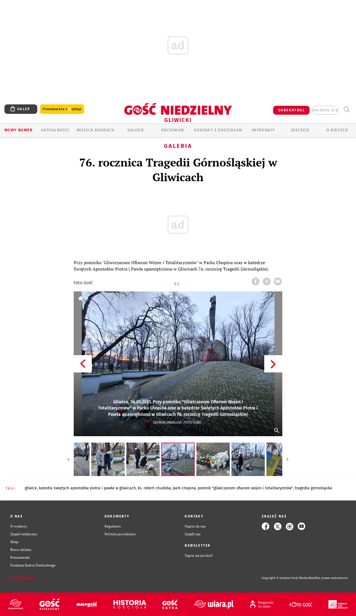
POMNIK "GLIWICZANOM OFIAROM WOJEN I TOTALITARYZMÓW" (245, 488)
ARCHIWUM (172, 130)
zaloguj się (325, 110)
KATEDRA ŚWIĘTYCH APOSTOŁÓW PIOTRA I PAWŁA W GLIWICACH (87, 488)
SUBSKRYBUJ (291, 110)
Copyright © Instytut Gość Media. (284, 578)
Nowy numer (18, 130)
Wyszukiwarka (346, 109)
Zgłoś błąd (23, 578)
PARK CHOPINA (184, 488)
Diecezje (300, 130)
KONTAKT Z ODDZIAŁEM (218, 130)
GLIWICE (31, 488)
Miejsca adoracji (95, 130)
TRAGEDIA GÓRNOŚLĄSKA (313, 488)
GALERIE (135, 130)
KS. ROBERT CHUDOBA (154, 488)
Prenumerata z (62, 109)
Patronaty (263, 130)
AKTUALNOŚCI (55, 130)
